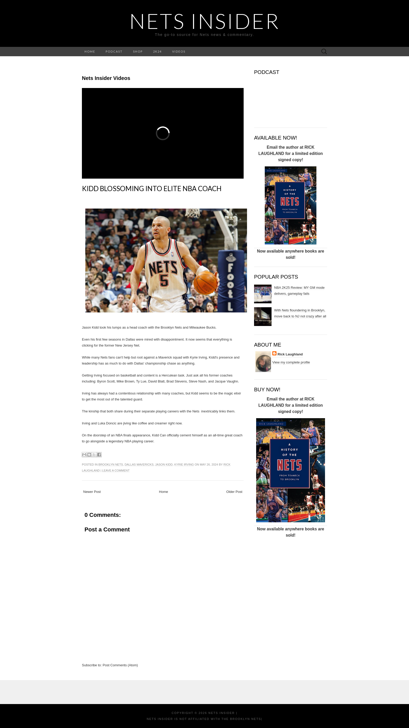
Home (163, 492)
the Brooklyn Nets (240, 718)
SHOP (138, 51)
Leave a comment (115, 470)
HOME (90, 51)
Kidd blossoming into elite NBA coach (151, 188)
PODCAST (114, 51)
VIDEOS (178, 51)
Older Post (234, 492)
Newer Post (92, 492)
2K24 (157, 51)
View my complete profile (291, 362)
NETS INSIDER (204, 20)
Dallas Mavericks (139, 464)
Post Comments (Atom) (120, 665)
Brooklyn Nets (110, 464)
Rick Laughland (290, 354)
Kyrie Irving (184, 464)
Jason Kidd (164, 464)
